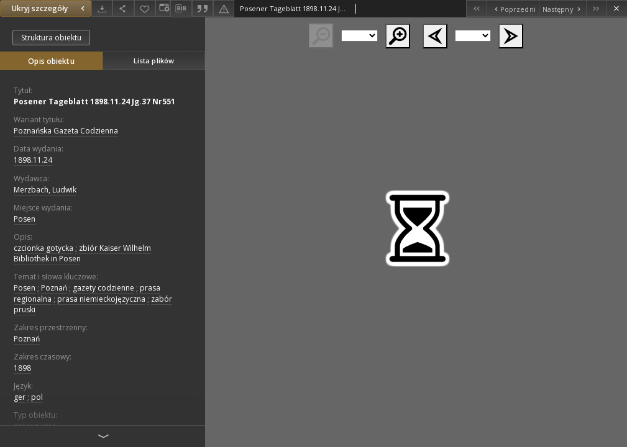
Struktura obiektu (51, 37)
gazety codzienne (103, 287)
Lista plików (154, 60)
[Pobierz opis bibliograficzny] (180, 8)
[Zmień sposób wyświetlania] (162, 8)
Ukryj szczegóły (50, 8)
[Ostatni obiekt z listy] (596, 8)
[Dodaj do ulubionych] (144, 8)
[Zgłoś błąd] (223, 8)
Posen (24, 219)
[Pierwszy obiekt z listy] (476, 8)
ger (19, 397)
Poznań (54, 287)
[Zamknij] (616, 8)
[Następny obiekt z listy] (562, 8)
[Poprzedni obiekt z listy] (512, 8)
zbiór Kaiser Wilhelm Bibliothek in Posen (82, 253)
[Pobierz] (101, 8)
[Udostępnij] (123, 8)
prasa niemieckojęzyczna (101, 299)
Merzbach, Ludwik (45, 189)
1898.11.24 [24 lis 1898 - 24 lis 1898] (33, 160)
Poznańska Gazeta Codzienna (66, 130)
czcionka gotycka (43, 248)
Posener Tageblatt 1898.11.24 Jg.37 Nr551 (94, 101)
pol (37, 397)
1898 (22, 368)
